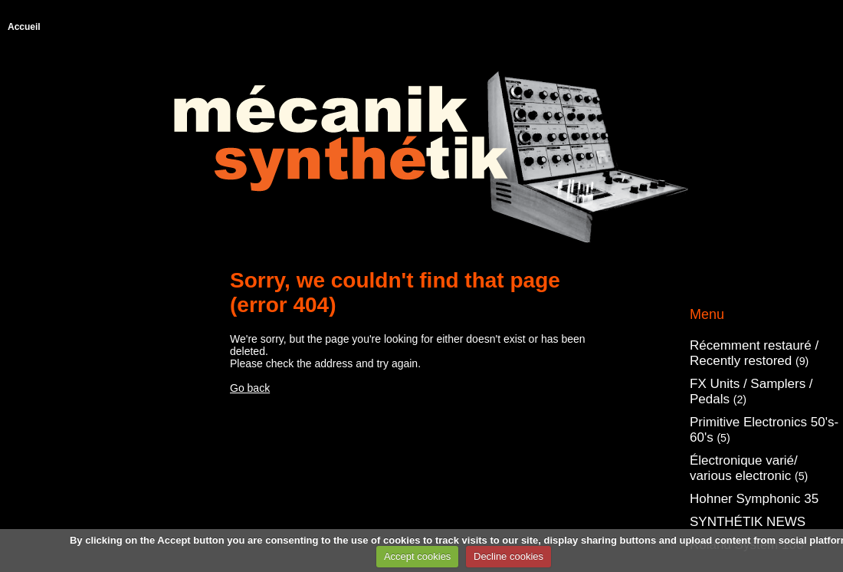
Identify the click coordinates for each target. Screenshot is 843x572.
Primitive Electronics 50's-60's (764, 430)
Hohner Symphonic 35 (754, 498)
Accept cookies (417, 556)
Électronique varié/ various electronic (749, 468)
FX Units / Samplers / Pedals (751, 391)
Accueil (24, 26)
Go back (250, 388)
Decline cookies (508, 556)
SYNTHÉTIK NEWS (747, 521)
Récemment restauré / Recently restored (754, 353)
